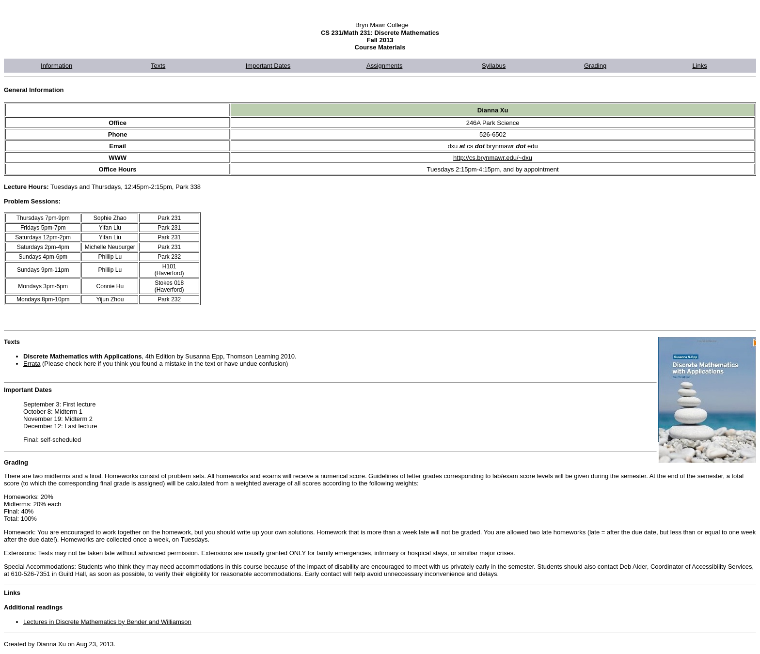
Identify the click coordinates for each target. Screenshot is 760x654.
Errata (31, 363)
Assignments (384, 65)
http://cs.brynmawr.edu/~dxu (492, 157)
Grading (595, 65)
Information (56, 65)
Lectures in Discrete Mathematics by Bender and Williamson (107, 621)
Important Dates (268, 65)
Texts (158, 65)
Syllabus (494, 65)
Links (699, 65)
